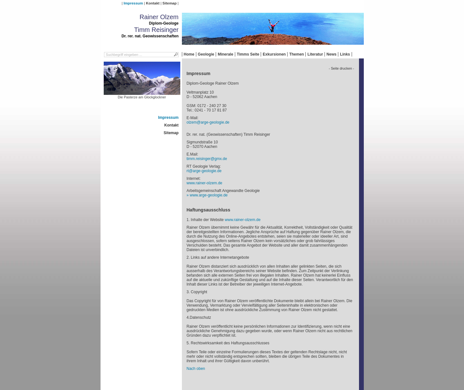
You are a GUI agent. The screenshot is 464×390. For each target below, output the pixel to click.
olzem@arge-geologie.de (208, 122)
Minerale (225, 54)
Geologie (206, 54)
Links (345, 54)
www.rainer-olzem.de (204, 183)
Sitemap (169, 3)
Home (189, 54)
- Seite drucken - (341, 68)
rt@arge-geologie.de (204, 171)
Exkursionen (274, 54)
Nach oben (196, 368)
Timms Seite (248, 54)
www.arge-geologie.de (209, 195)
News (331, 54)
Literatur (315, 54)
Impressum (133, 3)
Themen (296, 54)
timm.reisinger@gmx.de (207, 159)
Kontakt (152, 3)
